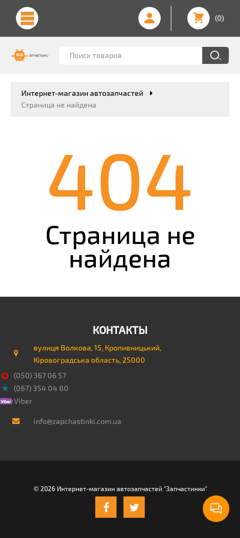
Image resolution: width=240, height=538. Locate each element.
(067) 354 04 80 (41, 388)
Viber (23, 400)
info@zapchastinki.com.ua (77, 421)
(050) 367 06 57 (40, 375)
